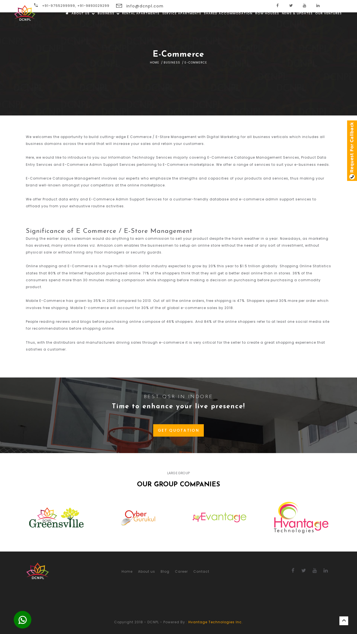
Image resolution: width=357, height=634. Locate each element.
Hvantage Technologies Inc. (215, 622)
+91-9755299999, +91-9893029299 (71, 5)
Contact (201, 571)
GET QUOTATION (178, 430)
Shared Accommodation (228, 25)
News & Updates (297, 25)
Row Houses (267, 25)
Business (109, 25)
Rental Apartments (141, 25)
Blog (165, 571)
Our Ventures (328, 25)
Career (181, 571)
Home (154, 62)
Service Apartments (181, 25)
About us (83, 25)
